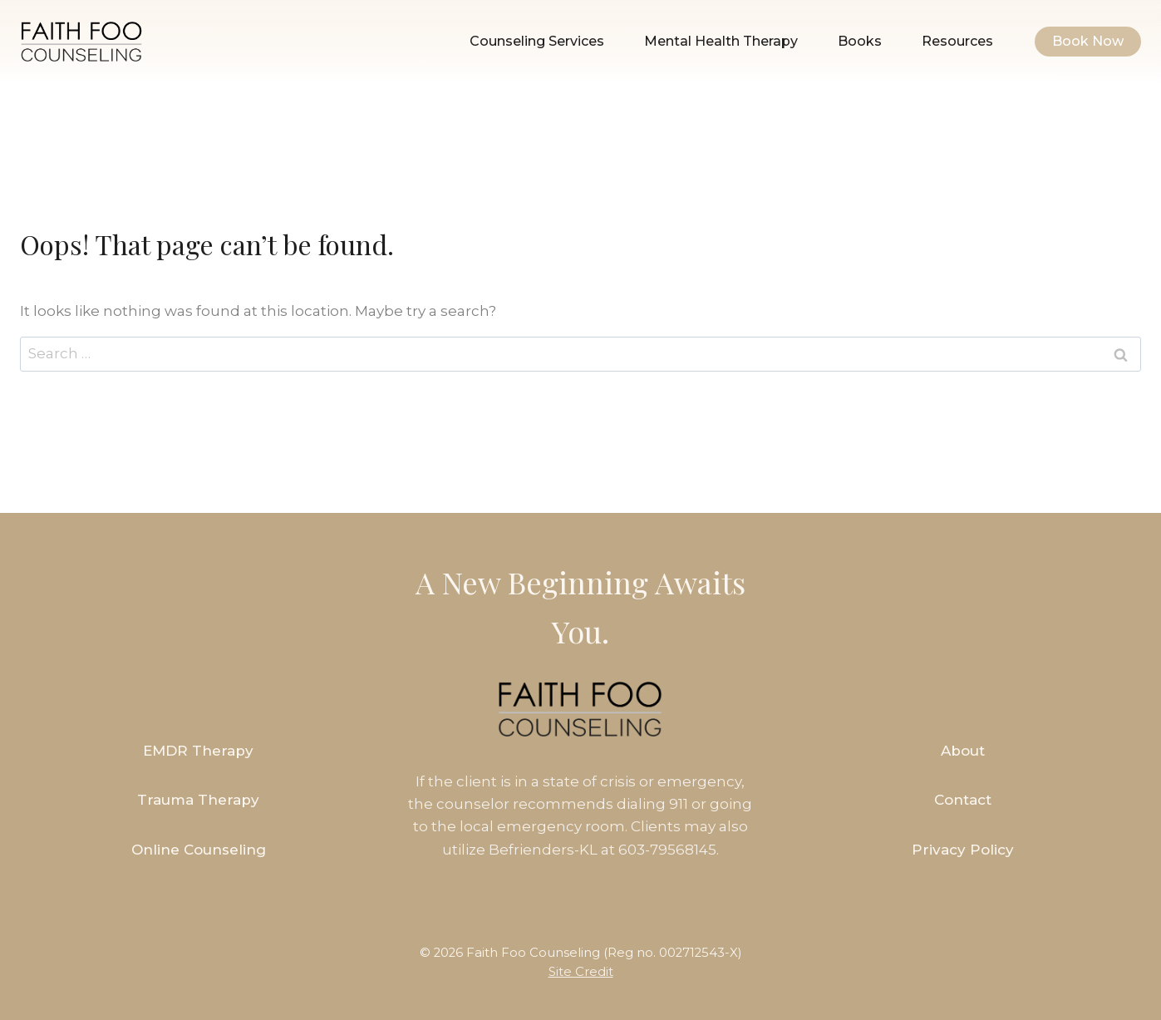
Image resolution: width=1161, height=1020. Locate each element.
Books (860, 41)
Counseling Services (537, 41)
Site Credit (581, 971)
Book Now (1088, 41)
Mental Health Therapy (721, 41)
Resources (957, 41)
